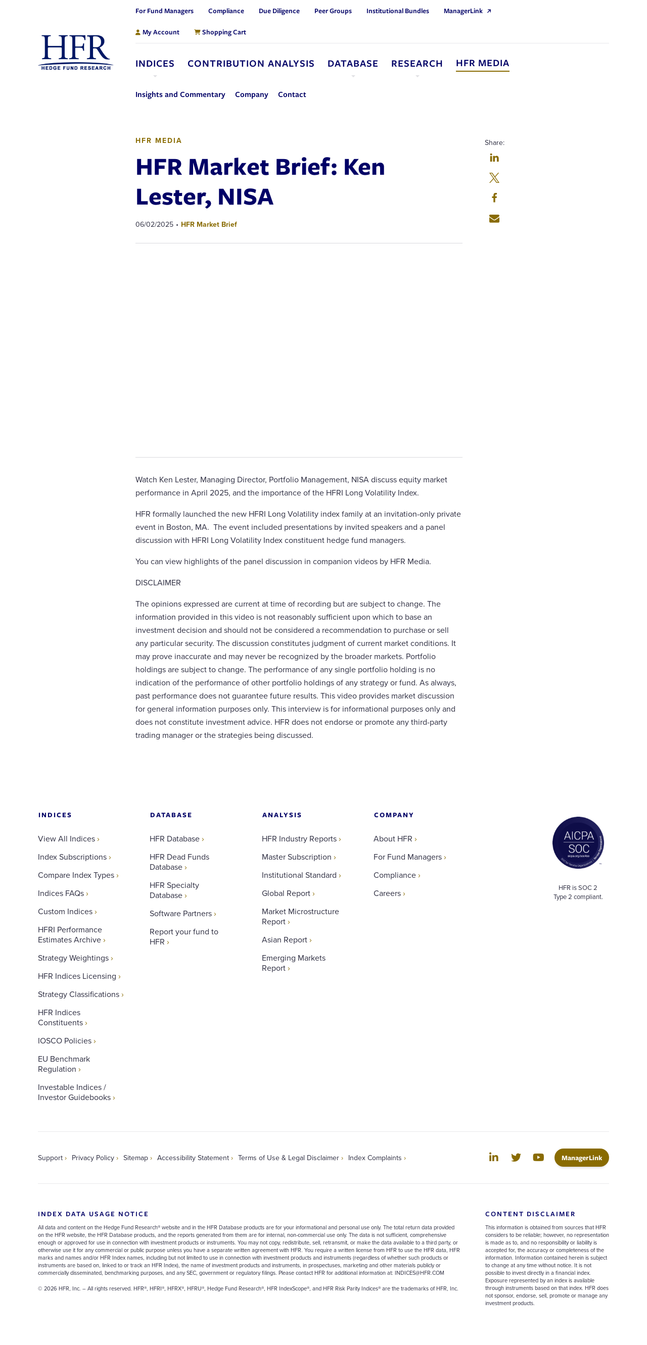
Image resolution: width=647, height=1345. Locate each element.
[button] (494, 158)
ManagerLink (585, 1157)
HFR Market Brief (209, 224)
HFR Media (158, 140)
